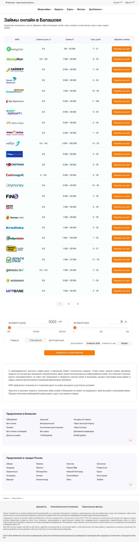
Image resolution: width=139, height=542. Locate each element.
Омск (69, 479)
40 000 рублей (80, 435)
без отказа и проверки (16, 431)
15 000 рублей (46, 435)
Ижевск (39, 464)
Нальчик (70, 464)
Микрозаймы (17, 498)
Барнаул (10, 479)
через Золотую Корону (84, 423)
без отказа (11, 423)
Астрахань (11, 475)
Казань (39, 475)
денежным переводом (84, 431)
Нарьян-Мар (72, 468)
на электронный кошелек (51, 427)
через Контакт (80, 427)
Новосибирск (72, 475)
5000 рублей (11, 419)
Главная (6, 498)
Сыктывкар (102, 475)
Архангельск (11, 471)
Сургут (99, 471)
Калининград (42, 479)
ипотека (81, 9)
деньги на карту (13, 435)
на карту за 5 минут (82, 419)
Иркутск (39, 468)
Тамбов (100, 479)
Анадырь (10, 468)
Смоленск (101, 464)
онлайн (9, 427)
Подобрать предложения (69, 353)
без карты (44, 431)
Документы (41, 507)
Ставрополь (102, 468)
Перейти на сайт (122, 49)
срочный (44, 419)
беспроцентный (47, 423)
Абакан (9, 464)
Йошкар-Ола (41, 471)
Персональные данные (92, 507)
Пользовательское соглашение (64, 507)
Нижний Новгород (75, 471)
